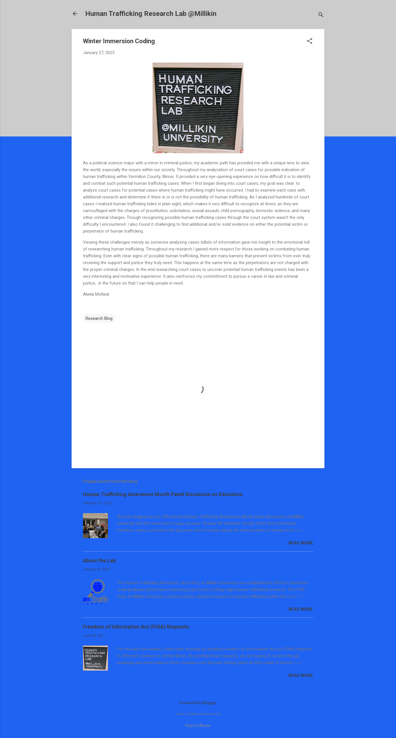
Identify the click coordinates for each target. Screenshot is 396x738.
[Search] (321, 15)
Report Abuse (198, 725)
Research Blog (99, 318)
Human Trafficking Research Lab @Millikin (150, 14)
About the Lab (99, 560)
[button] (309, 41)
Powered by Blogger (198, 702)
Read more (300, 543)
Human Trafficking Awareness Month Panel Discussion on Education (163, 494)
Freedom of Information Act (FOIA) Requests (136, 627)
